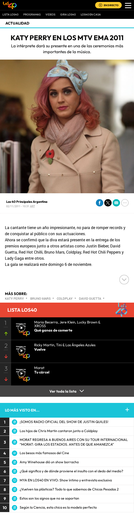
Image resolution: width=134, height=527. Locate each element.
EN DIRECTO (111, 5)
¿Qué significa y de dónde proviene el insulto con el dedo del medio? (71, 471)
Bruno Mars (40, 298)
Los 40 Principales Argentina (26, 202)
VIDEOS (50, 14)
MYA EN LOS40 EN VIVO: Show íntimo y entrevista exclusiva (66, 480)
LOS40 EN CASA (91, 14)
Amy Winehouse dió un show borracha (49, 462)
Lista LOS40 (10, 14)
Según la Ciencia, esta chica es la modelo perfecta (58, 507)
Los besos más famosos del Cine (44, 453)
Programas (32, 14)
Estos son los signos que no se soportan (49, 498)
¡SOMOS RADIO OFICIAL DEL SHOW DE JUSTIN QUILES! (64, 422)
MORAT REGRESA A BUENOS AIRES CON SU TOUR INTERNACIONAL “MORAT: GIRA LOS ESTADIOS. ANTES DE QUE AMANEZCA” (74, 442)
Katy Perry (14, 298)
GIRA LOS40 (68, 14)
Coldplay (65, 298)
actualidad (17, 23)
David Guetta (90, 298)
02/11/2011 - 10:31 (20, 206)
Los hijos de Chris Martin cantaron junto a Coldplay (59, 431)
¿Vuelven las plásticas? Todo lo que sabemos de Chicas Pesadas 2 (69, 489)
